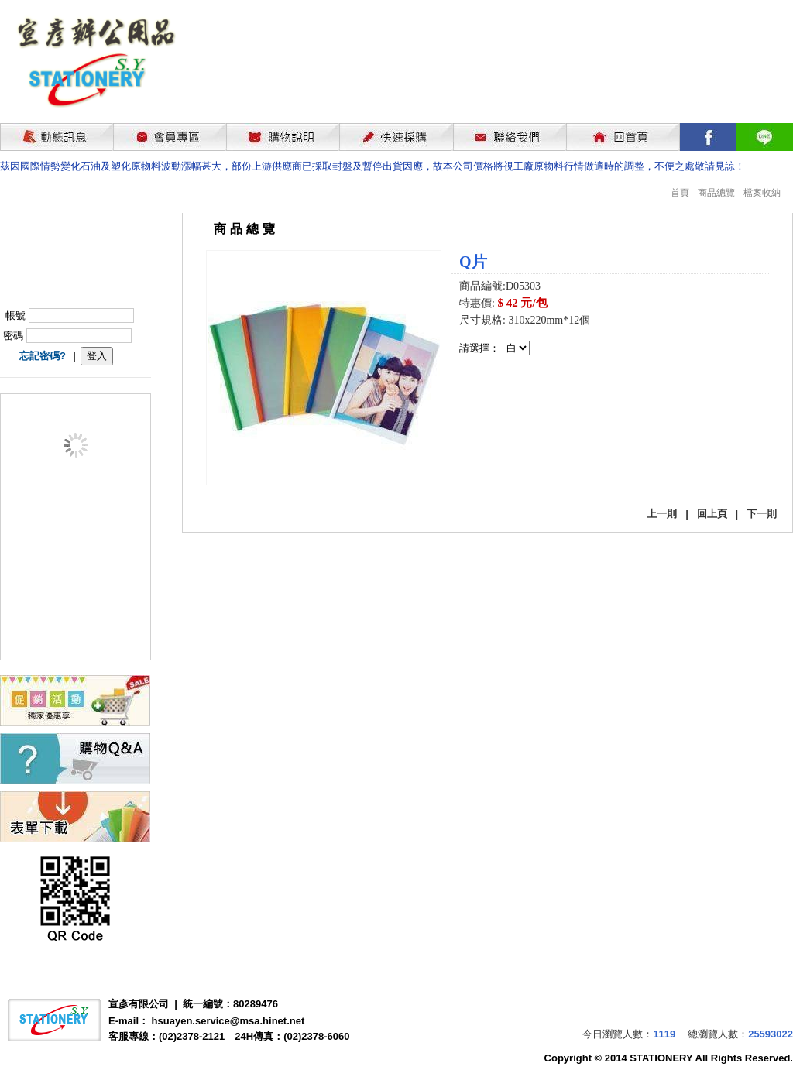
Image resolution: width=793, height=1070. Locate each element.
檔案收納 (762, 192)
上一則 (662, 514)
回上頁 (712, 514)
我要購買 (499, 396)
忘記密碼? (42, 356)
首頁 (680, 192)
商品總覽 (716, 192)
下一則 (762, 514)
